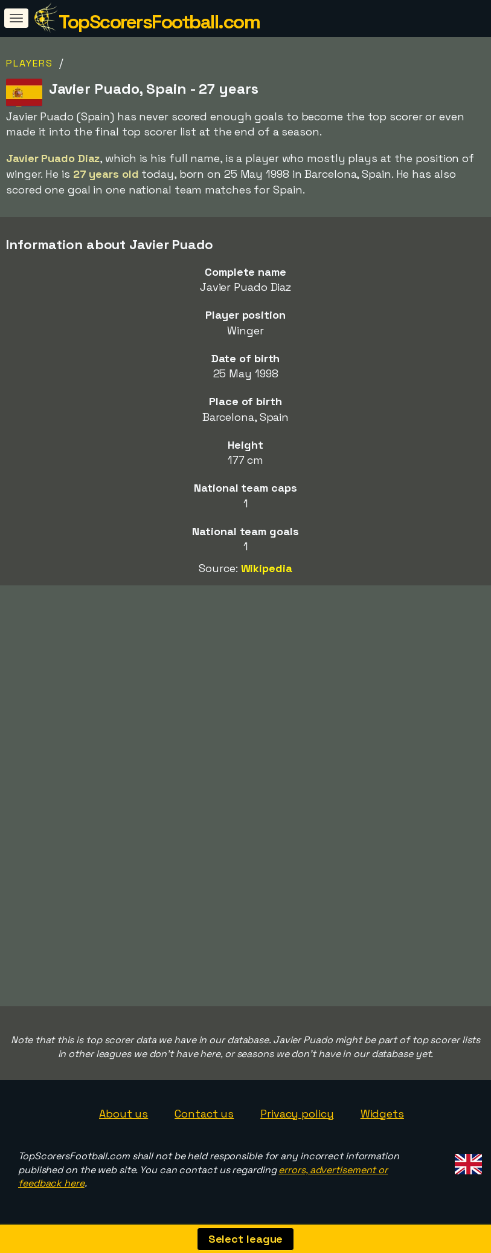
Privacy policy (297, 1114)
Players (29, 63)
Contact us (204, 1114)
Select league (245, 1239)
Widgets (382, 1114)
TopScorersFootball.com (159, 22)
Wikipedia (266, 568)
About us (123, 1114)
